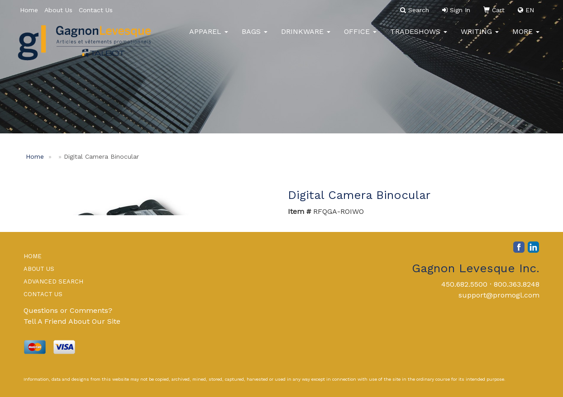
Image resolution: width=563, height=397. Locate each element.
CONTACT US (43, 294)
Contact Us (96, 10)
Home (29, 10)
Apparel (208, 36)
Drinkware (305, 36)
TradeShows (418, 36)
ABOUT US (39, 268)
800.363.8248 (516, 284)
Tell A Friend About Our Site (72, 321)
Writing (480, 36)
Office (360, 36)
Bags (254, 36)
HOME (33, 256)
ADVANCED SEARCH (53, 281)
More (525, 36)
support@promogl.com (498, 295)
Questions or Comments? (68, 310)
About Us (58, 10)
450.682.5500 (464, 284)
